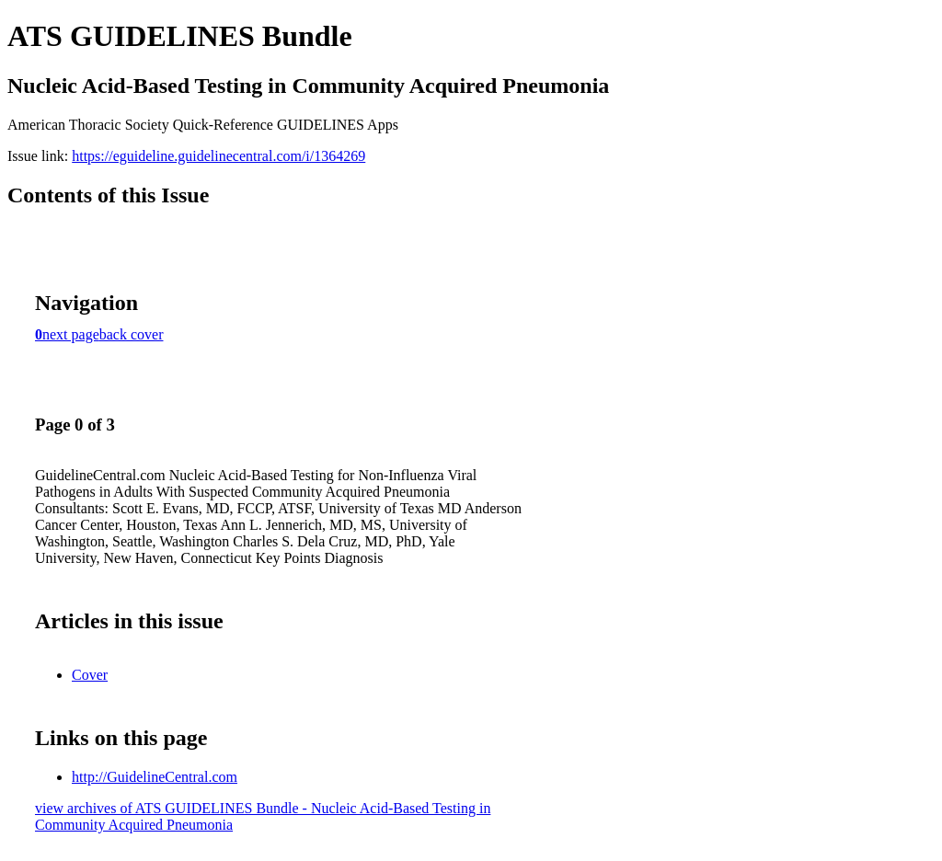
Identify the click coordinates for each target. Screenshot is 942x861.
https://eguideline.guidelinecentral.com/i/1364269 (218, 156)
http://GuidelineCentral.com (154, 777)
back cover (131, 334)
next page (70, 334)
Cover (90, 675)
